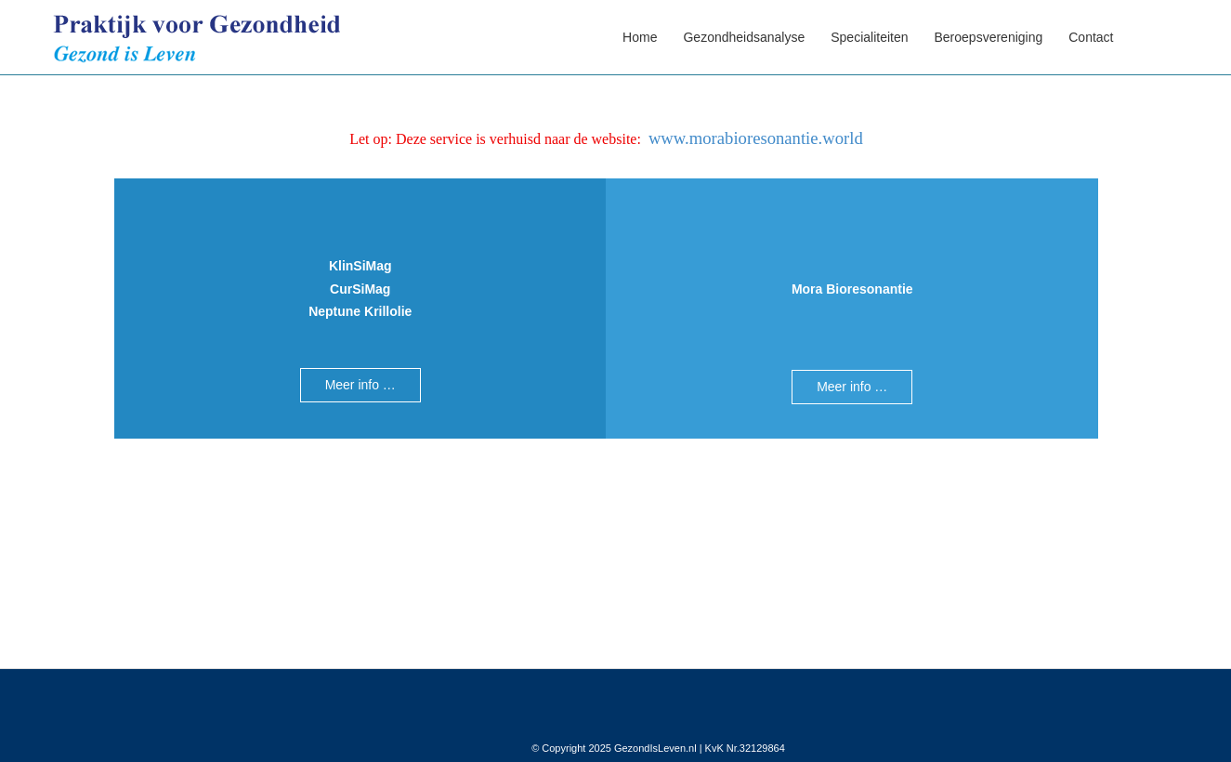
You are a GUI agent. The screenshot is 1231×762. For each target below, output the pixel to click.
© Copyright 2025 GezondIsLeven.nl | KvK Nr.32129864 (658, 748)
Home (639, 37)
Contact (1090, 37)
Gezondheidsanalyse (744, 37)
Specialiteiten (869, 37)
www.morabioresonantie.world (755, 138)
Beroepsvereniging (989, 37)
